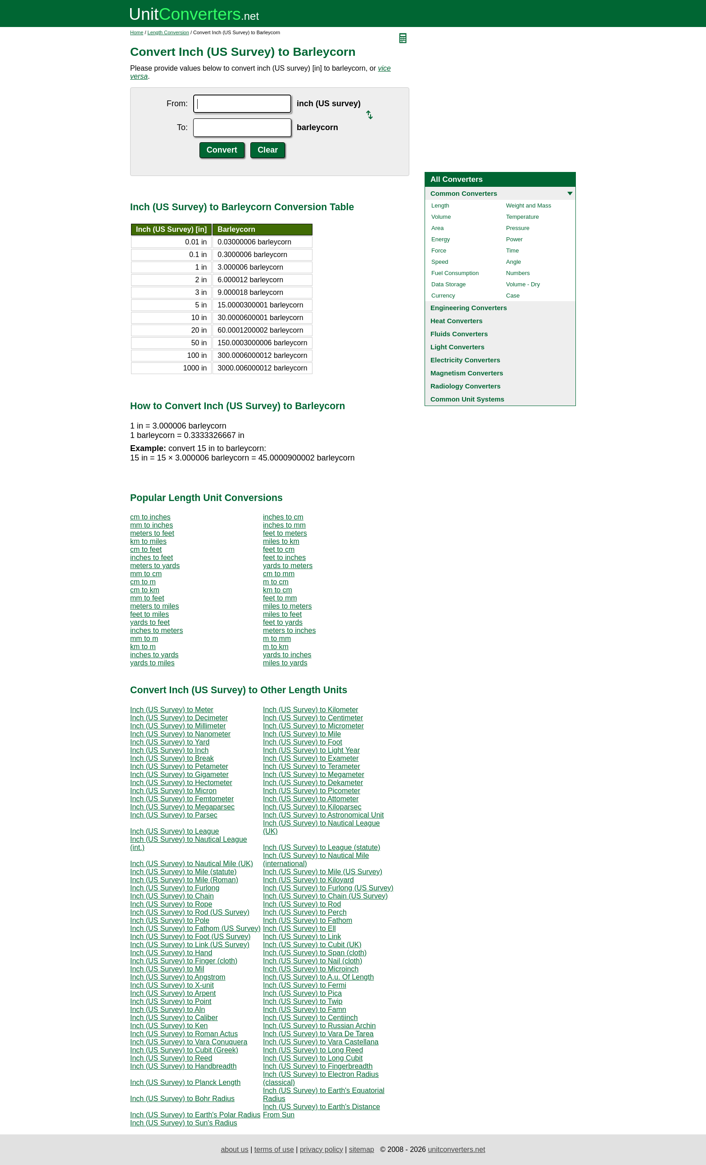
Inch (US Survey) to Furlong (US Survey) (328, 888)
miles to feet (282, 614)
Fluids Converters (459, 334)
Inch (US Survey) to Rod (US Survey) (189, 912)
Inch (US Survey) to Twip (303, 1001)
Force (438, 250)
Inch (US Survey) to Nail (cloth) (312, 961)
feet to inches (284, 557)
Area (437, 228)
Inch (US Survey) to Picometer (311, 791)
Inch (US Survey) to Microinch (311, 969)
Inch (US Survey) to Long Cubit (312, 1058)
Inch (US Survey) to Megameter (313, 774)
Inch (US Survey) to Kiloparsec (312, 807)
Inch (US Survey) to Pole (169, 920)
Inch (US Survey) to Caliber (174, 1017)
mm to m (144, 638)
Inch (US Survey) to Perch (305, 912)
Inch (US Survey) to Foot (302, 742)
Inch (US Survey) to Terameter (311, 766)
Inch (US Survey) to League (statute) (321, 847)
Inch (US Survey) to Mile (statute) (183, 872)
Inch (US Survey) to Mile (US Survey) (322, 872)
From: (177, 103)
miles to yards (285, 663)
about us (234, 1149)
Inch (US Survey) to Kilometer (310, 709)
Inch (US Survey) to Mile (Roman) (184, 880)
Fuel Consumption (455, 273)
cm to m (143, 582)
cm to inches (150, 517)
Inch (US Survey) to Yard (169, 742)
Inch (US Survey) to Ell (299, 928)
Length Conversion (168, 32)
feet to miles (149, 614)
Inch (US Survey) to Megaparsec (182, 807)
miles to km (281, 541)
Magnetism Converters (466, 373)
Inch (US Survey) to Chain (172, 896)
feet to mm (280, 598)
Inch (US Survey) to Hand (171, 953)
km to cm (277, 590)
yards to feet (150, 622)
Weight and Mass (528, 205)
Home (136, 32)
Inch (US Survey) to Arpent (173, 993)
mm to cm (146, 574)
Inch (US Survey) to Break (172, 758)
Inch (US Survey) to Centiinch (310, 1017)
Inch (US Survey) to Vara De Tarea (318, 1034)
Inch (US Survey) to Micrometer (313, 726)
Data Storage (448, 284)
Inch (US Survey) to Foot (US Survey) (190, 936)
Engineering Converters (468, 308)
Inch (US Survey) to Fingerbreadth (318, 1066)
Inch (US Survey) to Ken (169, 1026)
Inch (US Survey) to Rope (171, 904)
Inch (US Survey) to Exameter (311, 758)
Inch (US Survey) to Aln (167, 1009)
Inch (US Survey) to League (174, 831)
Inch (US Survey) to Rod (302, 904)
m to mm (277, 638)
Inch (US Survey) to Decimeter (179, 718)
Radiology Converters (465, 386)
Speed (439, 261)
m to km (276, 646)
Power (514, 239)
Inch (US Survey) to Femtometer (182, 799)
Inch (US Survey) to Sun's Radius (183, 1123)
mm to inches (151, 525)
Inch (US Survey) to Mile (302, 734)
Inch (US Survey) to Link (302, 936)
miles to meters (287, 606)
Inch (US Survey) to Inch (169, 750)
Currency (443, 295)
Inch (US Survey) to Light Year (311, 750)
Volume (441, 216)
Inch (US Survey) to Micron (173, 791)
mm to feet (147, 598)
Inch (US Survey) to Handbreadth (183, 1066)
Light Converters (457, 347)
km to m (143, 646)
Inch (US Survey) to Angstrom (178, 977)
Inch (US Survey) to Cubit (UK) (312, 944)
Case (513, 295)
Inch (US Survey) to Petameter (179, 766)
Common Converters (463, 193)
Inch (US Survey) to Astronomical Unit (323, 815)
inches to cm (283, 517)
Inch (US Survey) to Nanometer (180, 734)
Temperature (522, 216)
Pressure (518, 228)
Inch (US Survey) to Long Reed (313, 1050)
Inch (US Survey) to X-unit (172, 985)
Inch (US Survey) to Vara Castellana (321, 1042)
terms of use (274, 1149)
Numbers (518, 273)
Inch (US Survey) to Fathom (307, 920)
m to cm (276, 582)
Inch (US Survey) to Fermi (304, 985)
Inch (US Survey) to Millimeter (178, 726)
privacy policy (321, 1149)
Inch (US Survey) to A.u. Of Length (318, 977)
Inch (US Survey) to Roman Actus (184, 1034)
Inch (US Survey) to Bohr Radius (182, 1098)
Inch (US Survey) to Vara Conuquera (188, 1042)
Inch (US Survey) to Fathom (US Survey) (195, 928)
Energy (440, 239)
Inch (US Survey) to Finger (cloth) (183, 961)
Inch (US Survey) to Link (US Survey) (189, 944)
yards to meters (287, 565)
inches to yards (154, 655)
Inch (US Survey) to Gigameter (179, 774)
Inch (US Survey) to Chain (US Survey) (325, 896)
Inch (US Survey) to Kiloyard (308, 880)
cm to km (144, 590)
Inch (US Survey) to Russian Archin (319, 1026)
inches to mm (284, 525)
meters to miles (154, 606)
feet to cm (278, 549)
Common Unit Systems (467, 399)
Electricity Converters (465, 360)
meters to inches (289, 630)
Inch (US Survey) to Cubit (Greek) (184, 1050)
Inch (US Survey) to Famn (304, 1009)
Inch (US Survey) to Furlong (174, 888)
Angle (513, 261)
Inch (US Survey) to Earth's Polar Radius (195, 1115)
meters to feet (152, 533)
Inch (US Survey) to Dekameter (313, 782)
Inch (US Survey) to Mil (167, 969)
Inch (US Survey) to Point (171, 1001)
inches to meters (156, 630)
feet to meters (285, 533)
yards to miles (152, 663)
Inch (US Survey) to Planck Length (185, 1082)
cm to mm (278, 574)
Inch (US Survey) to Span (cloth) (315, 953)
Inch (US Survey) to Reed (171, 1058)
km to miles (148, 541)
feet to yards (283, 622)
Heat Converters (456, 321)
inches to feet (151, 557)
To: (182, 127)
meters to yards (155, 565)
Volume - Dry (523, 284)
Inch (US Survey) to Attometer (311, 799)
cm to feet (146, 549)
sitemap (361, 1149)
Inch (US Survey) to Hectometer (181, 782)
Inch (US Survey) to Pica (302, 993)
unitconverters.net (456, 1149)
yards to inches (287, 655)
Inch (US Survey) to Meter (171, 709)
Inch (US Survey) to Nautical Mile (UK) (191, 863)
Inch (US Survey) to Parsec (173, 815)
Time (512, 250)
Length (440, 205)
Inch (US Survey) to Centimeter (313, 718)
